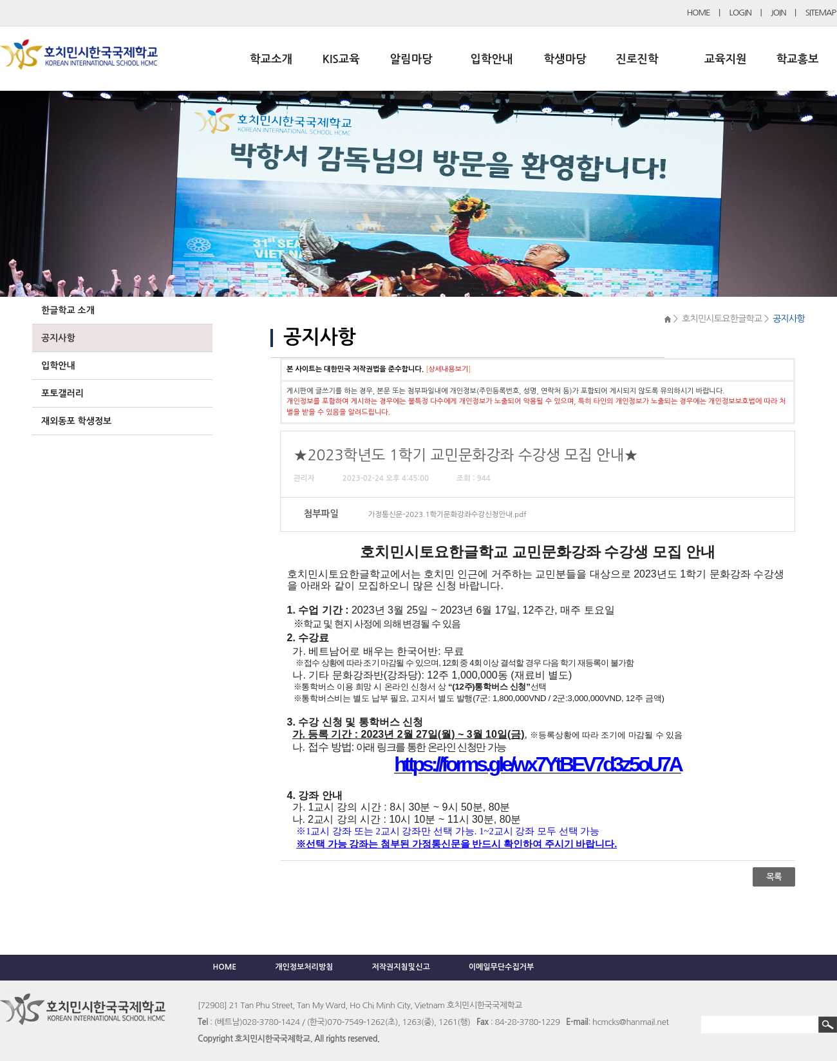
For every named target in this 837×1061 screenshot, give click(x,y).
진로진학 (637, 59)
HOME (698, 12)
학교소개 (271, 59)
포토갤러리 (62, 393)
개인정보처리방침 (304, 967)
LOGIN (740, 12)
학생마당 (565, 59)
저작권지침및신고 (400, 967)
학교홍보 (797, 59)
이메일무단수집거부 (501, 967)
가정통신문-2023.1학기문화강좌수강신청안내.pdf (447, 514)
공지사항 (58, 338)
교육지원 (725, 59)
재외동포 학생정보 (76, 421)
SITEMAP (820, 12)
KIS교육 (341, 59)
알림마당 (411, 59)
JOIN (778, 12)
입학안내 (492, 59)
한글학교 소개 (68, 310)
